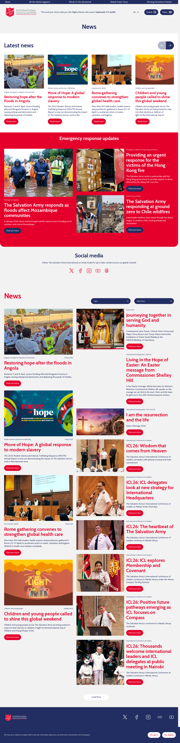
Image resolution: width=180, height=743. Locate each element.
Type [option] (95, 301)
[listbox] (136, 12)
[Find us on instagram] (89, 271)
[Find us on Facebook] (136, 717)
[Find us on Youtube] (171, 717)
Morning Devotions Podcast (159, 2)
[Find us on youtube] (98, 271)
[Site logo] (16, 717)
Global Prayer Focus (119, 2)
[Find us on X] (125, 717)
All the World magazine (39, 2)
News (7, 2)
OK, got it (154, 735)
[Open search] (151, 12)
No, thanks (169, 735)
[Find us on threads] (107, 271)
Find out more (12, 231)
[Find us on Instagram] (148, 717)
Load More (96, 697)
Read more (11, 121)
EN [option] (134, 12)
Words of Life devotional (80, 2)
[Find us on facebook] (80, 271)
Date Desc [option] (141, 301)
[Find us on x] (71, 271)
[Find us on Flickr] (160, 717)
